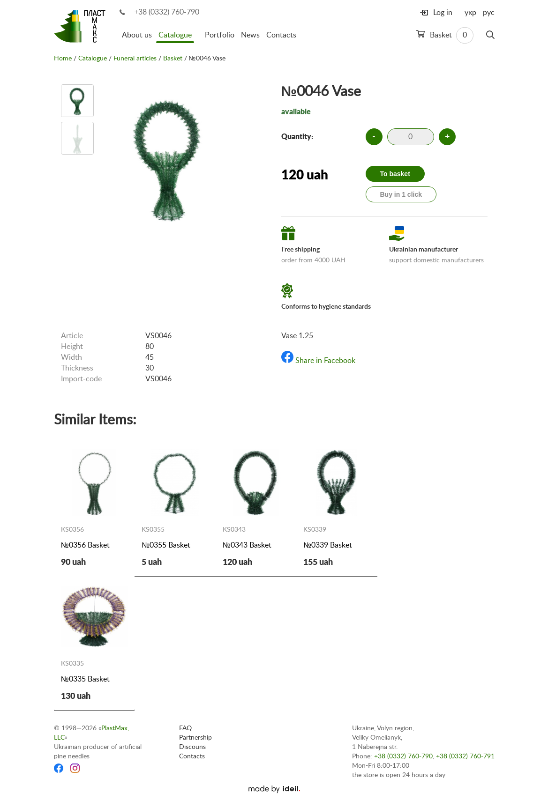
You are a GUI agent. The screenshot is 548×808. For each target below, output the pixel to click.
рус (489, 12)
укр (470, 12)
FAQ (185, 728)
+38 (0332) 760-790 (166, 12)
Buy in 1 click (401, 194)
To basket (395, 174)
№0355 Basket (166, 545)
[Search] (490, 35)
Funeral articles (135, 58)
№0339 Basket (327, 545)
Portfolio (219, 35)
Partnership (195, 737)
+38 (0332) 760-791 (465, 756)
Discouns (192, 747)
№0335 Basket (85, 679)
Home (63, 58)
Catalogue (175, 35)
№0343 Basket (247, 545)
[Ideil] (274, 789)
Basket (444, 35)
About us (137, 35)
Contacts (281, 35)
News (250, 35)
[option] (77, 100)
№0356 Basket (85, 545)
